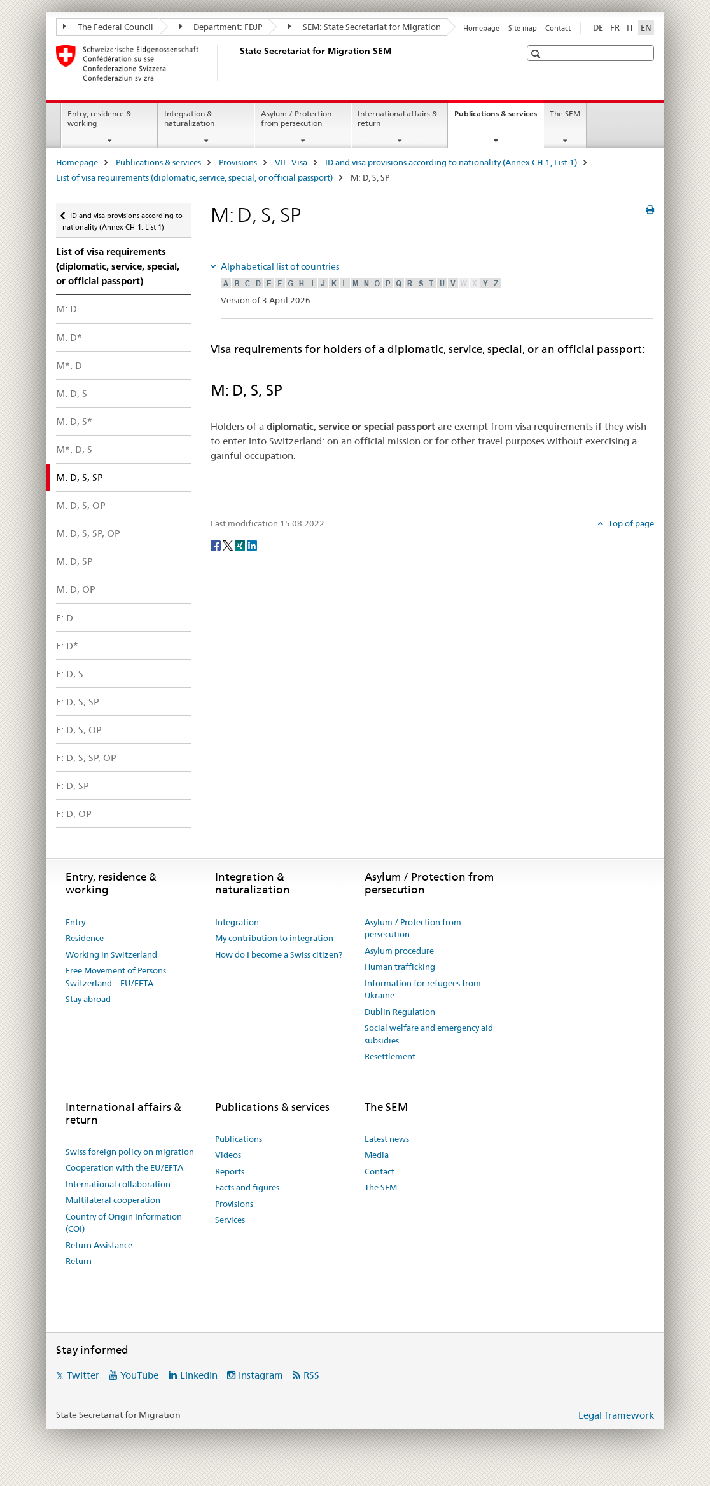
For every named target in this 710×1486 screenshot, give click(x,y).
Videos (228, 1155)
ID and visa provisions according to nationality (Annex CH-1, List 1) (451, 162)
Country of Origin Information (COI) (124, 1222)
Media (377, 1155)
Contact (558, 28)
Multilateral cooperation (113, 1200)
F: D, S (69, 674)
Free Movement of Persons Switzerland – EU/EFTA (116, 976)
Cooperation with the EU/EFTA (124, 1167)
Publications (238, 1139)
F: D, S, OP (79, 730)
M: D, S (71, 393)
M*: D (69, 365)
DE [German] (598, 27)
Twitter (83, 1375)
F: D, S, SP (77, 702)
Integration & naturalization (189, 118)
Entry (75, 922)
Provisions (238, 162)
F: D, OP (74, 814)
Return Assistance (99, 1245)
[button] (537, 54)
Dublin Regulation (400, 1012)
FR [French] (615, 27)
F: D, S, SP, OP (86, 758)
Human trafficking (400, 966)
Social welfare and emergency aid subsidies (429, 1033)
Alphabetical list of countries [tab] (279, 266)
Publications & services (498, 117)
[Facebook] (217, 544)
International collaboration (118, 1184)
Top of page (630, 523)
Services (230, 1219)
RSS (311, 1375)
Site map (522, 28)
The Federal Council (108, 26)
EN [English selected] (646, 27)
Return (79, 1261)
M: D (66, 309)
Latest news (387, 1139)
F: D (64, 618)
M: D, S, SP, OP (88, 533)
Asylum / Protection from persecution (296, 118)
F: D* (67, 646)
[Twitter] (229, 544)
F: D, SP (72, 786)
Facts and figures (247, 1187)
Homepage (481, 28)
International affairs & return (397, 118)
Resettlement (390, 1056)
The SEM (565, 113)
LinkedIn (199, 1375)
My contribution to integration (274, 938)
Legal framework (616, 1415)
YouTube (139, 1375)
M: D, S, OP (81, 505)
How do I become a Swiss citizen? (278, 954)
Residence (85, 938)
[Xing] (241, 544)
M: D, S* (74, 421)
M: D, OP (75, 589)
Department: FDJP (221, 26)
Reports (229, 1171)
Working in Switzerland (111, 954)
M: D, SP (74, 561)
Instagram (261, 1375)
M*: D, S (74, 449)
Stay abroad (88, 999)
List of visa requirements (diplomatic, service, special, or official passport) (194, 177)
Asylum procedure (399, 951)
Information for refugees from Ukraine (423, 989)
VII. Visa (291, 162)
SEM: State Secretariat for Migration (364, 26)
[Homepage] (237, 63)
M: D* (69, 337)
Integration (237, 922)
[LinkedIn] (252, 544)
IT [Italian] (630, 27)
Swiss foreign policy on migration (130, 1151)
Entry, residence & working (99, 118)
